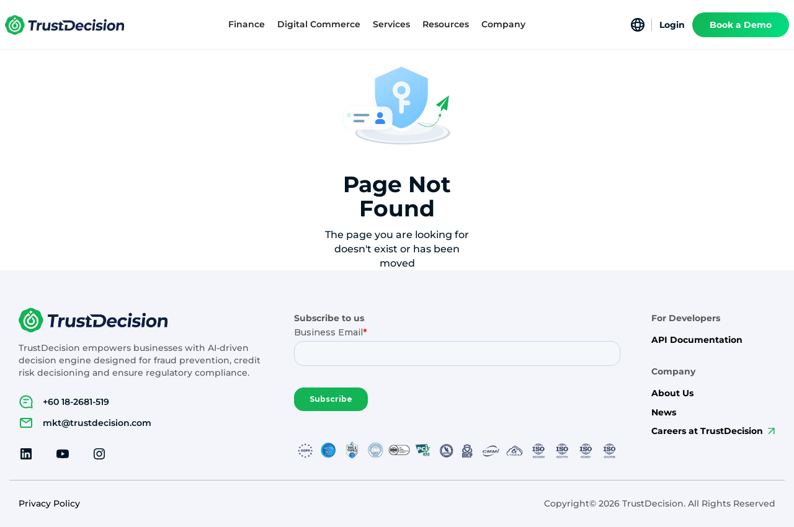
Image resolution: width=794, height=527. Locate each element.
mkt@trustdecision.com (97, 422)
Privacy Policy (49, 503)
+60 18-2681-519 (76, 401)
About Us (672, 393)
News (663, 412)
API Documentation (697, 340)
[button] (246, 24)
